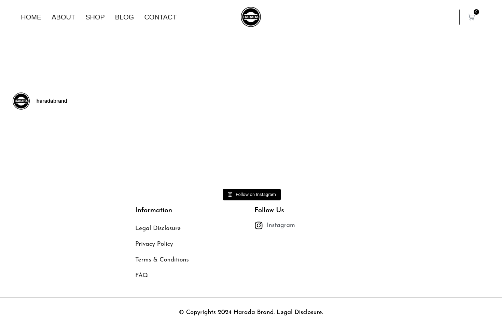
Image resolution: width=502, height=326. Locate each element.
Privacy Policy (154, 244)
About (63, 17)
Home (31, 17)
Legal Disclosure (158, 228)
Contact (160, 17)
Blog (124, 17)
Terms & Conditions (162, 260)
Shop (95, 17)
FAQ (141, 275)
